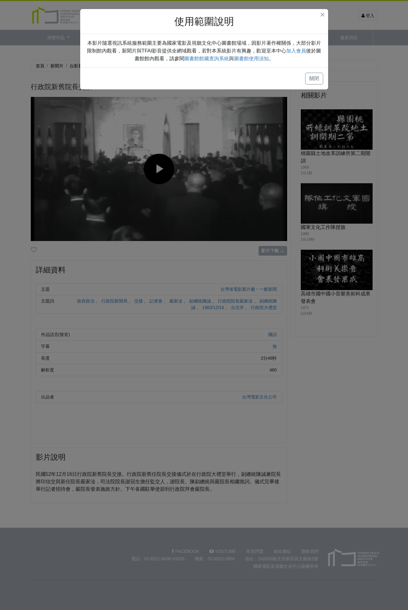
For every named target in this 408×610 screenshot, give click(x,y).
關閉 (314, 78)
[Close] (322, 14)
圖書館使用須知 (251, 58)
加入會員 (296, 50)
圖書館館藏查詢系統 (206, 58)
